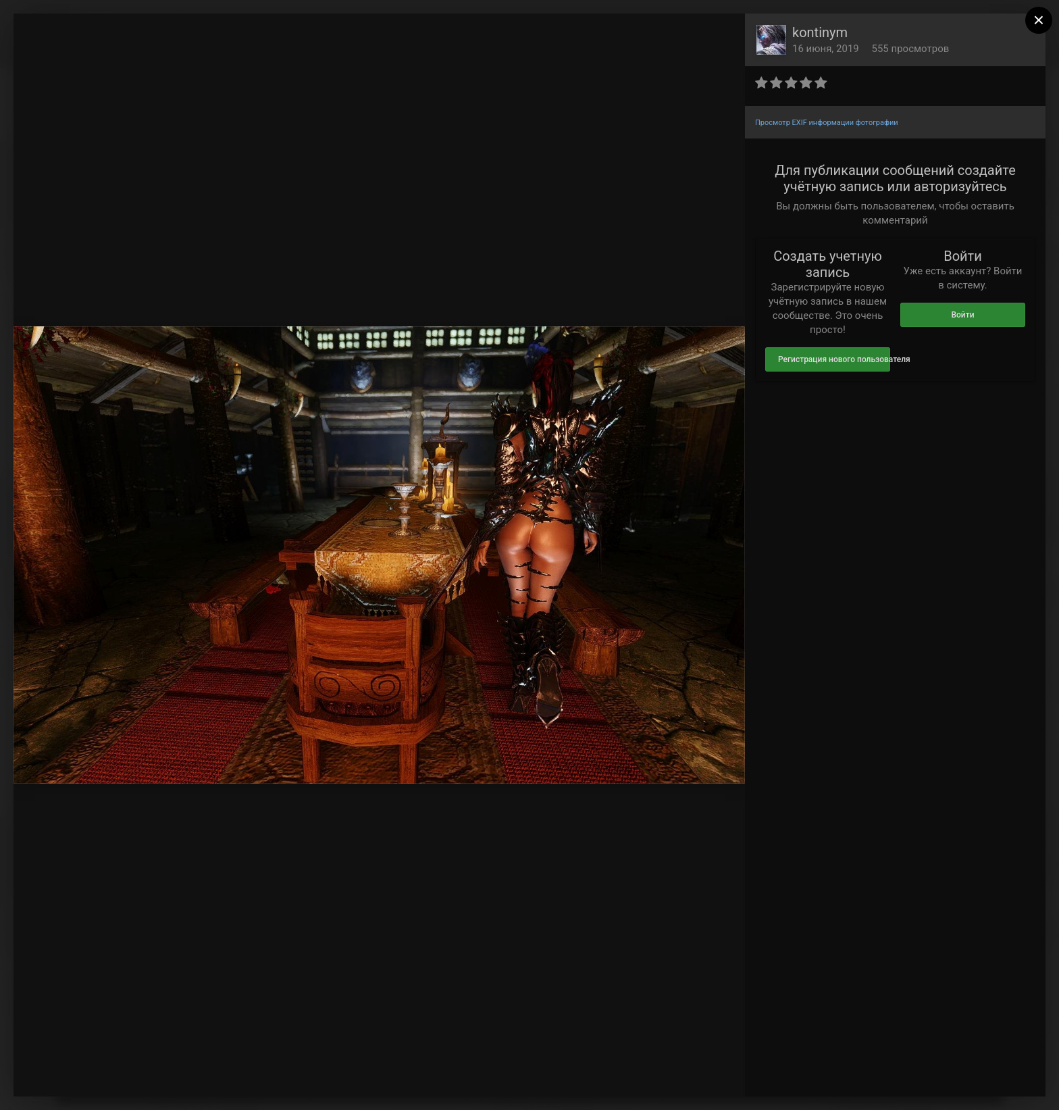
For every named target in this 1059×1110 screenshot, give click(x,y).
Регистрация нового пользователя (834, 359)
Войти (962, 315)
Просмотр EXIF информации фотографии (826, 122)
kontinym (820, 32)
